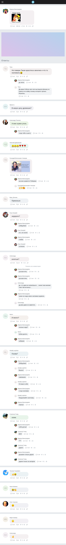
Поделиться (32, 26)
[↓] (30, 26)
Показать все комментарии (33, 266)
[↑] (27, 26)
